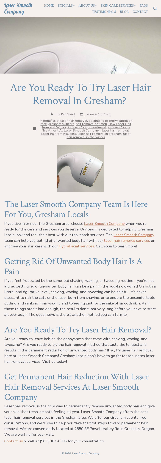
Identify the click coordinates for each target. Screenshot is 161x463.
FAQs (144, 5)
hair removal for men (91, 124)
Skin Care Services (118, 5)
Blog (124, 11)
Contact (140, 11)
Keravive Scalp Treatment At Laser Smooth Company (86, 129)
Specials (66, 5)
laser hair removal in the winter (99, 135)
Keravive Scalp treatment (86, 127)
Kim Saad (68, 114)
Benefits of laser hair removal (65, 120)
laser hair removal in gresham (100, 134)
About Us (88, 5)
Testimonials (104, 11)
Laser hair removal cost (58, 134)
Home (49, 5)
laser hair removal (115, 130)
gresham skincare (61, 124)
